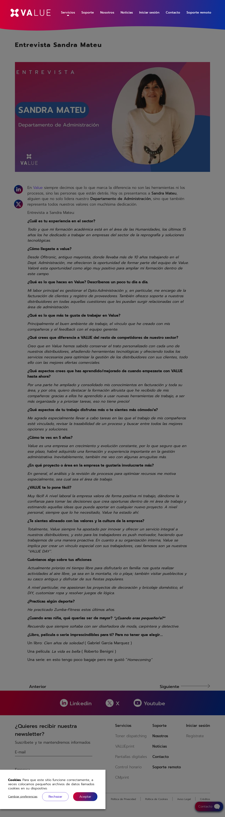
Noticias (127, 12)
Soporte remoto (199, 12)
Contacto (173, 12)
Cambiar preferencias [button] (22, 797)
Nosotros (107, 12)
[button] (85, 796)
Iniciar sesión (149, 12)
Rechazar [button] (55, 796)
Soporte (87, 12)
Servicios (68, 12)
